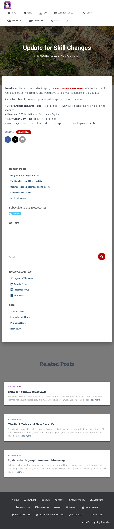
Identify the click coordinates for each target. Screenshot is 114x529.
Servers (14, 20)
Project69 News (19, 290)
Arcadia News (23, 132)
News (27, 13)
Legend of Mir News (21, 278)
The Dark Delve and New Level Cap (26, 181)
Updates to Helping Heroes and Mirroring (30, 187)
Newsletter (36, 20)
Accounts (96, 499)
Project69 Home (21, 514)
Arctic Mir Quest (18, 198)
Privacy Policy (77, 500)
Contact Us (23, 507)
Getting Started (64, 13)
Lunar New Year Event (20, 193)
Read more (95, 400)
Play (43, 13)
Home (11, 13)
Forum (87, 13)
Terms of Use (95, 515)
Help (55, 20)
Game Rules (76, 514)
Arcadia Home (89, 507)
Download (30, 500)
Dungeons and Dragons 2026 (24, 175)
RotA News (17, 295)
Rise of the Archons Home (50, 514)
